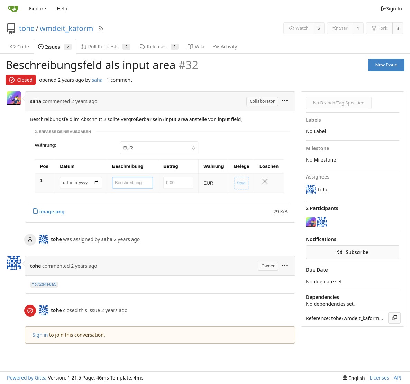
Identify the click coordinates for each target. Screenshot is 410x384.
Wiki (196, 46)
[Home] (13, 8)
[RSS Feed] (101, 28)
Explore (37, 8)
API (397, 377)
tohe (27, 28)
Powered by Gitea (27, 377)
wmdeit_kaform (66, 28)
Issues (55, 47)
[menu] (285, 101)
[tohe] (322, 222)
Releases (159, 46)
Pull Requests (106, 46)
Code (19, 46)
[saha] (311, 222)
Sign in (40, 334)
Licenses (379, 377)
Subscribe (352, 252)
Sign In (391, 8)
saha (97, 79)
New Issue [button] (386, 65)
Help (62, 8)
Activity (225, 46)
